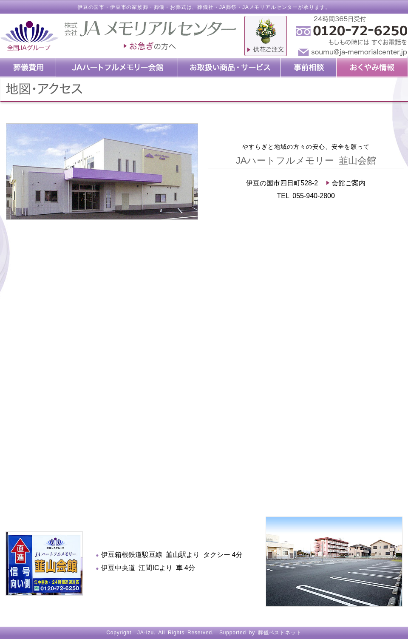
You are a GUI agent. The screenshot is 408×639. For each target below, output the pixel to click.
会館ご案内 (346, 183)
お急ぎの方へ (150, 46)
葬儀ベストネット (280, 633)
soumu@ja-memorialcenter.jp (350, 52)
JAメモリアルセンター (270, 7)
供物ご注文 (265, 36)
